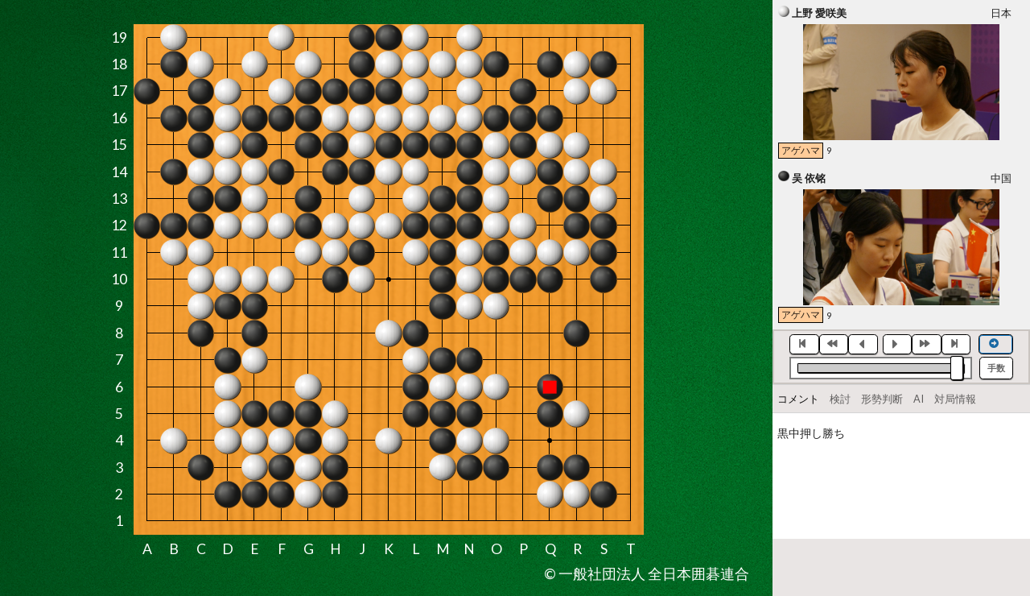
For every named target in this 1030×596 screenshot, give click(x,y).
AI (918, 398)
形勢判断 (882, 398)
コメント (798, 398)
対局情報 (955, 398)
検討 (840, 398)
